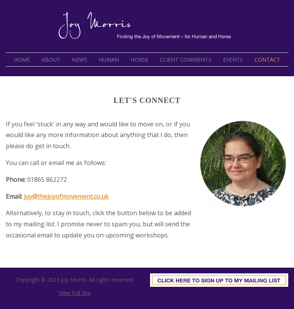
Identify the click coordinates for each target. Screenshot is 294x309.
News (79, 59)
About (50, 59)
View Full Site (75, 292)
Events (233, 59)
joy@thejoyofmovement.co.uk (66, 196)
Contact (267, 59)
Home (22, 59)
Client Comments (185, 59)
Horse (139, 59)
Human (109, 59)
